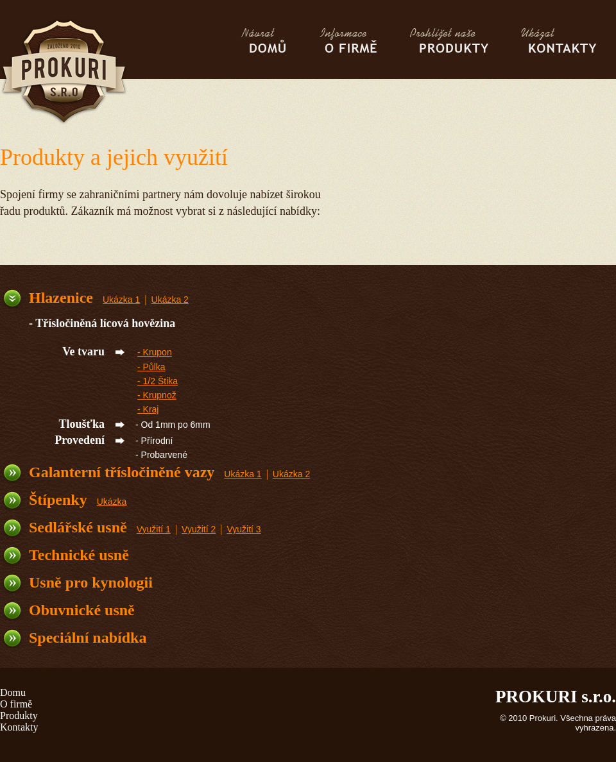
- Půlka (151, 367)
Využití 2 (199, 529)
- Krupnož (156, 395)
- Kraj (147, 409)
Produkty (19, 715)
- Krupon (154, 352)
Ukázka (112, 501)
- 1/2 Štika (157, 381)
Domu (13, 692)
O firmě (16, 703)
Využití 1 (154, 529)
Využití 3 (244, 529)
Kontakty (19, 727)
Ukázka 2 (170, 299)
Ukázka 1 (121, 299)
